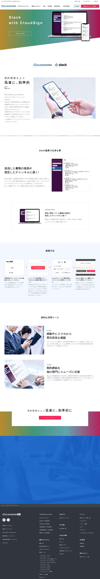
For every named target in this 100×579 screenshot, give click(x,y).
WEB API (41, 569)
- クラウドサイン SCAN (44, 557)
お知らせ (96, 1)
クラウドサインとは (43, 507)
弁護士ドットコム (6, 514)
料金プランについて (64, 507)
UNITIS (4, 532)
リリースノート (42, 572)
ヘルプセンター (87, 1)
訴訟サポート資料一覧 (85, 507)
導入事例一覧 (63, 517)
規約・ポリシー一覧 (84, 546)
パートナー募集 (83, 513)
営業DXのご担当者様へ (45, 522)
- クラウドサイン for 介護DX (46, 560)
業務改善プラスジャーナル (66, 540)
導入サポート (42, 566)
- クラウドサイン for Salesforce (47, 550)
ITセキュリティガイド (44, 538)
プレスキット (83, 519)
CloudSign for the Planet (87, 522)
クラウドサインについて (22, 6)
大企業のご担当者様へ (44, 513)
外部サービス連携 (43, 563)
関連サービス (42, 541)
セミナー (62, 531)
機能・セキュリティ (36, 6)
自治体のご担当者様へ (44, 510)
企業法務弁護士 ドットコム (8, 528)
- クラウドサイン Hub (44, 553)
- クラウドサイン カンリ (44, 546)
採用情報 (82, 535)
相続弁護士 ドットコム (7, 525)
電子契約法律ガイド (44, 535)
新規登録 (77, 6)
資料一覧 (62, 528)
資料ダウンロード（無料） (90, 6)
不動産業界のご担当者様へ (46, 516)
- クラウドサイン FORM (44, 555)
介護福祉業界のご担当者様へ (46, 519)
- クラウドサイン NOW (44, 559)
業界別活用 (57, 6)
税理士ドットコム (6, 518)
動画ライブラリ (63, 534)
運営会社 (82, 532)
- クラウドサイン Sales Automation (47, 551)
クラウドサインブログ (65, 537)
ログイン (77, 1)
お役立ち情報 (66, 6)
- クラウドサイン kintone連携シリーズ (48, 548)
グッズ (81, 516)
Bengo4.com (9, 576)
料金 (44, 6)
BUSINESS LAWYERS (8, 521)
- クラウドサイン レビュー (45, 544)
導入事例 (50, 6)
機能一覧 (41, 532)
